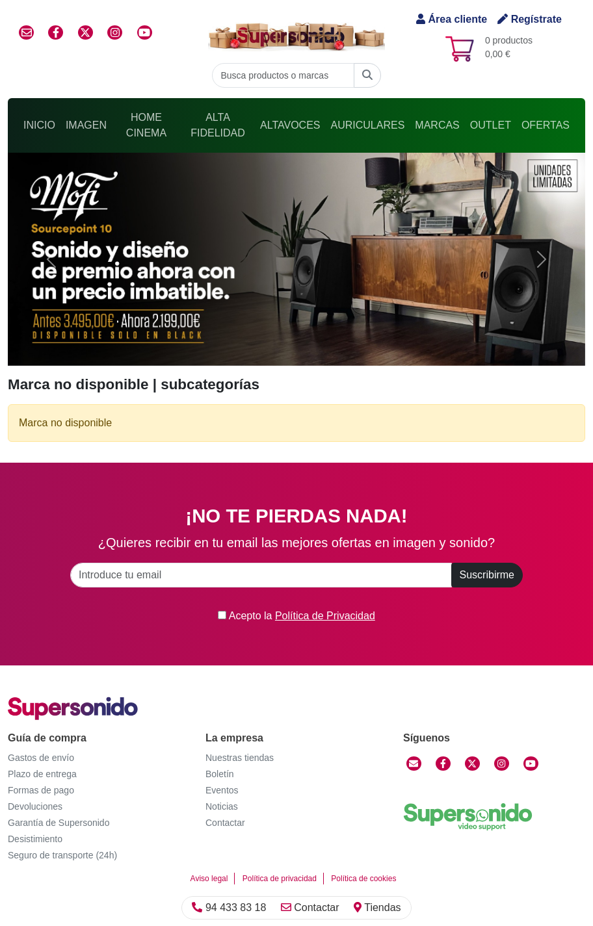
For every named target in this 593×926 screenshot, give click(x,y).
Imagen (86, 125)
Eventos (222, 790)
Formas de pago (41, 790)
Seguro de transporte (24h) (62, 855)
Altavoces (290, 125)
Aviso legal (209, 878)
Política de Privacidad (325, 615)
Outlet (490, 125)
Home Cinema (146, 125)
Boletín (219, 774)
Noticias (221, 806)
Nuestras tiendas (239, 757)
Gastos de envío (41, 757)
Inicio (39, 125)
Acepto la (296, 615)
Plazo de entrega (42, 774)
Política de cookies (363, 878)
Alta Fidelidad (218, 125)
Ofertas (545, 125)
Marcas (437, 125)
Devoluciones (35, 806)
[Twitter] (472, 763)
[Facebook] (443, 763)
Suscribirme (487, 574)
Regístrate (529, 19)
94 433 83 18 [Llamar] (229, 907)
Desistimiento (35, 839)
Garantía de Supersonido (58, 822)
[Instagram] (501, 763)
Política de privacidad (280, 878)
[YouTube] (530, 763)
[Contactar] (413, 763)
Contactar (310, 907)
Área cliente (451, 19)
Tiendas (377, 907)
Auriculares (368, 125)
